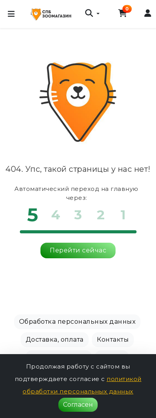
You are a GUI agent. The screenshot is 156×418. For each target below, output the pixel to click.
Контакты (113, 339)
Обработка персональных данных (77, 321)
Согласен (78, 404)
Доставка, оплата (55, 339)
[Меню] (11, 14)
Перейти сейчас (78, 250)
